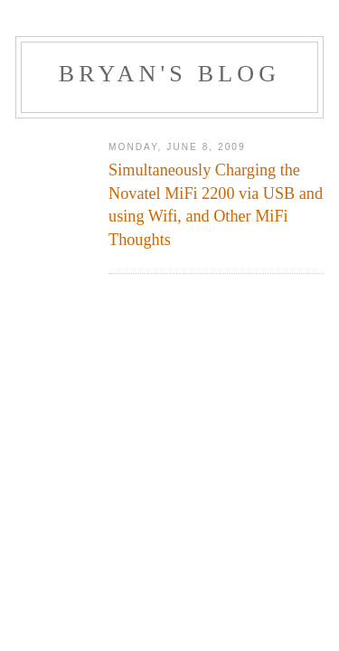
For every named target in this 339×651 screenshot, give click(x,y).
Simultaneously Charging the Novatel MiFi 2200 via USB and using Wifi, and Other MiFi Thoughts (215, 204)
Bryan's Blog (170, 74)
